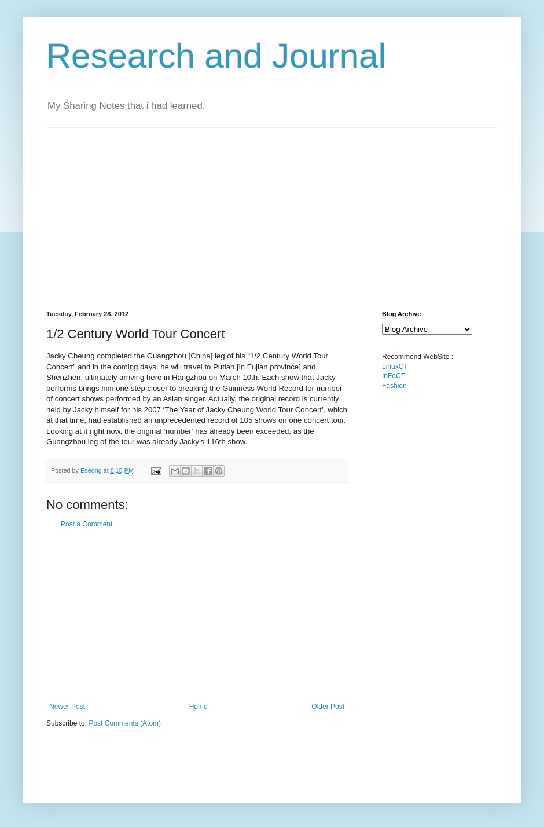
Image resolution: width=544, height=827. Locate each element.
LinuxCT (395, 367)
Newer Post (67, 706)
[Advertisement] (245, 209)
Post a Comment (86, 524)
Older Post (327, 706)
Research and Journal (216, 55)
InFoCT (393, 376)
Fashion (394, 386)
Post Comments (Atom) (125, 723)
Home (198, 706)
